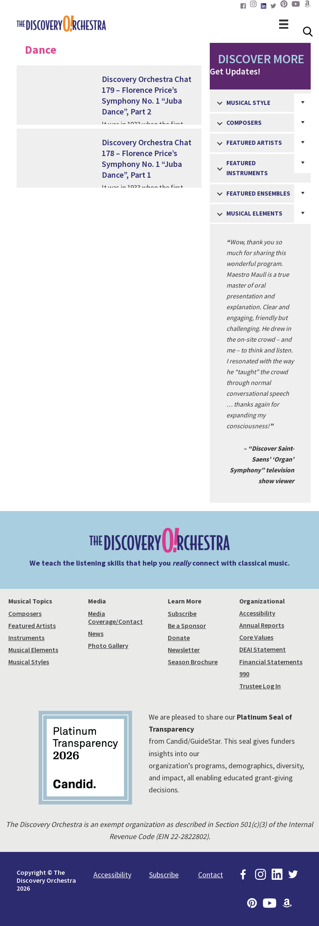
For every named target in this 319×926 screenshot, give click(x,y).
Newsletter (184, 649)
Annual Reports (261, 625)
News (95, 633)
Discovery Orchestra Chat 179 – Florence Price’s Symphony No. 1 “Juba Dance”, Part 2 (146, 95)
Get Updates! (260, 64)
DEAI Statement (262, 649)
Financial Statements (270, 662)
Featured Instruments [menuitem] (247, 168)
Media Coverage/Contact (115, 617)
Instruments (26, 637)
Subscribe (182, 613)
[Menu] (283, 23)
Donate (179, 637)
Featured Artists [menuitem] (254, 142)
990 (244, 674)
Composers (25, 613)
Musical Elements (33, 649)
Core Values (256, 637)
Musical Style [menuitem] (248, 103)
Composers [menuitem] (244, 123)
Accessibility (257, 613)
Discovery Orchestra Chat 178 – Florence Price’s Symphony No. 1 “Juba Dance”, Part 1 (146, 158)
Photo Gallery (108, 645)
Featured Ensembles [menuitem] (258, 193)
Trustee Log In (260, 686)
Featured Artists (32, 625)
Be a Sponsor (187, 625)
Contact (210, 874)
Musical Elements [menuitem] (254, 213)
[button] (220, 103)
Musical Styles (28, 662)
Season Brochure (193, 662)
